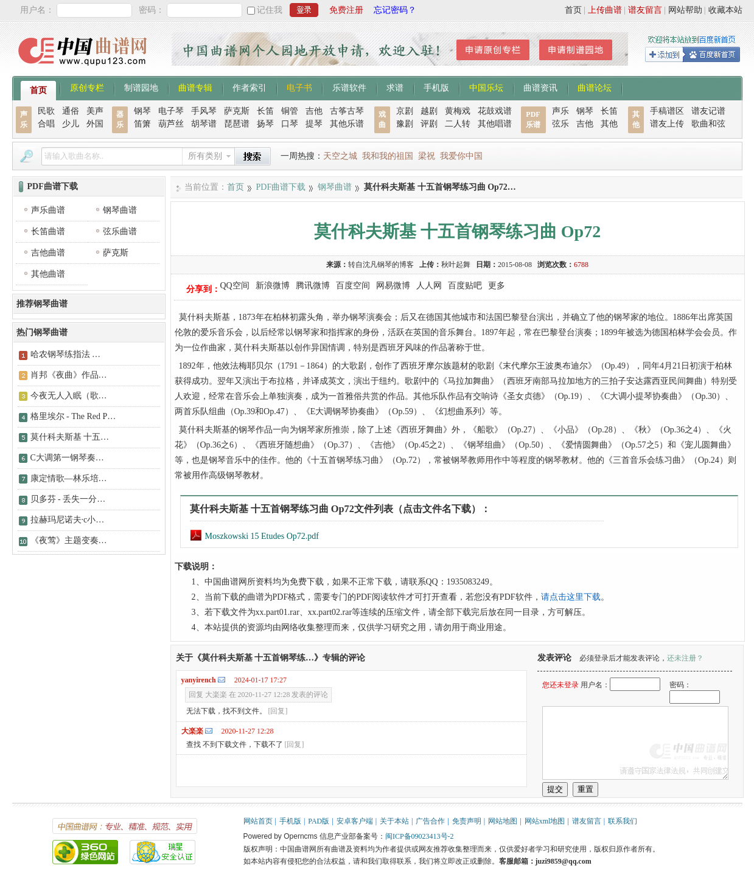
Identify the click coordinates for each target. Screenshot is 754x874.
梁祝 (426, 156)
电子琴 (171, 111)
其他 (609, 123)
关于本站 (394, 821)
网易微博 (393, 285)
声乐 (560, 111)
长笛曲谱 (48, 231)
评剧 (429, 123)
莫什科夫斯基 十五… (70, 437)
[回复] (278, 711)
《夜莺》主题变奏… (68, 540)
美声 (94, 111)
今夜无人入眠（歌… (68, 395)
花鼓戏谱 (495, 111)
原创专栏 (87, 87)
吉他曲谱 (48, 252)
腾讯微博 (313, 285)
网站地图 (502, 821)
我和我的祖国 (387, 156)
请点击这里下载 (571, 597)
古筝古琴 (347, 111)
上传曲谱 (605, 10)
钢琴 (142, 111)
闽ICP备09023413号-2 (419, 836)
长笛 (265, 111)
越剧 (429, 111)
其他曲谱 (48, 274)
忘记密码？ (395, 10)
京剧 (404, 111)
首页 (573, 10)
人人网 (429, 285)
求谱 (394, 87)
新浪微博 (273, 285)
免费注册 (346, 10)
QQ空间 (235, 285)
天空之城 (340, 156)
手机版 (436, 87)
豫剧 (404, 123)
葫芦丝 (171, 123)
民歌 (46, 111)
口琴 (289, 123)
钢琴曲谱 (335, 187)
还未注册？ (685, 658)
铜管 (289, 111)
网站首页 (258, 821)
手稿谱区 (667, 111)
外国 (94, 123)
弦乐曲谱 (120, 231)
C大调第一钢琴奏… (67, 457)
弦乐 (560, 123)
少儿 (70, 123)
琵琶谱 (237, 123)
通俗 (70, 111)
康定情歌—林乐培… (68, 478)
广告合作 (430, 821)
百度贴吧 (465, 285)
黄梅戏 (457, 111)
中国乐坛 (486, 87)
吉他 (314, 111)
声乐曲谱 (48, 210)
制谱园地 (141, 87)
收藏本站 (725, 10)
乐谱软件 (349, 87)
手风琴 (204, 111)
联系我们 (622, 821)
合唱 (46, 123)
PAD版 (318, 821)
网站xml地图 (545, 821)
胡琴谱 (204, 123)
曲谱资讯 (540, 87)
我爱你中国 (461, 156)
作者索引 (249, 87)
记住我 (269, 10)
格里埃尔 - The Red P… (73, 416)
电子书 (299, 87)
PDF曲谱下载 (281, 187)
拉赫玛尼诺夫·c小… (67, 519)
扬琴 (265, 123)
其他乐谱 (347, 123)
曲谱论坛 (595, 87)
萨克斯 (237, 111)
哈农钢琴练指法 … (65, 354)
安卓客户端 (355, 821)
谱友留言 (645, 10)
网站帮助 (685, 10)
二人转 (457, 123)
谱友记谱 (708, 111)
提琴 (314, 123)
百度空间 (353, 285)
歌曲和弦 (708, 123)
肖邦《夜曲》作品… (68, 375)
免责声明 (466, 821)
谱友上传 (667, 123)
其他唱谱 (495, 123)
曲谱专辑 (195, 87)
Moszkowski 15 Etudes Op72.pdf (254, 536)
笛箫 (142, 123)
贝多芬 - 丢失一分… (68, 499)
